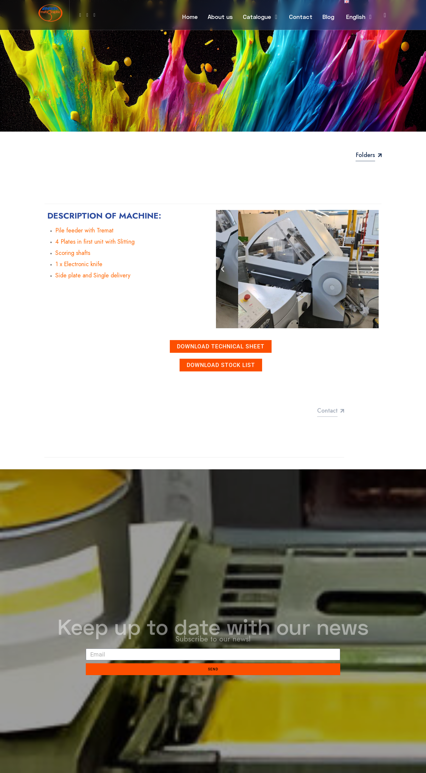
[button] (222, 269)
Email (91, 644)
